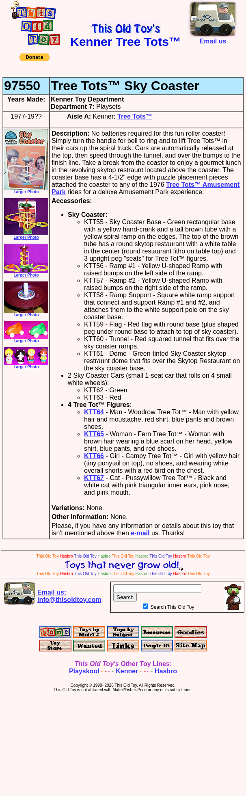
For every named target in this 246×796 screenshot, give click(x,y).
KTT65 (94, 433)
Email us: (69, 596)
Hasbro (166, 671)
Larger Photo (26, 190)
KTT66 (94, 455)
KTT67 (94, 477)
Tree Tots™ (134, 116)
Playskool (84, 671)
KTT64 (94, 412)
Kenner (127, 671)
